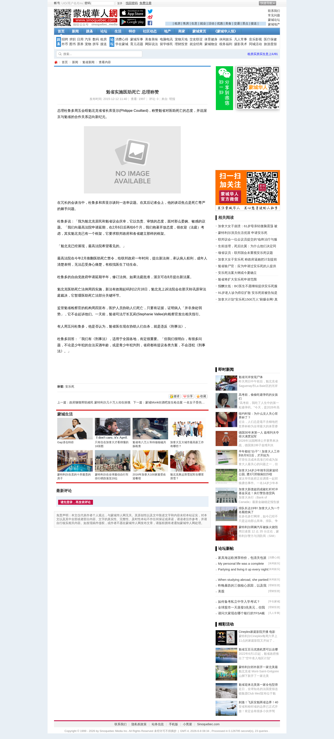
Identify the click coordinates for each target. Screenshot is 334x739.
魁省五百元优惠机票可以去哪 (258, 649)
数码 (96, 39)
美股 (221, 591)
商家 (181, 31)
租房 (178, 23)
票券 (80, 44)
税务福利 (225, 44)
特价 (132, 31)
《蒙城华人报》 (225, 31)
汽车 (88, 39)
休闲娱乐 (225, 39)
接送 (254, 23)
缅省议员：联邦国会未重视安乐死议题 (245, 253)
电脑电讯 (166, 39)
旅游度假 (270, 44)
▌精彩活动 (224, 624)
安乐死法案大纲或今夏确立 (237, 272)
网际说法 (151, 44)
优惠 (220, 23)
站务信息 (158, 724)
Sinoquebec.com (208, 724)
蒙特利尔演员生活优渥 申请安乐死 (242, 233)
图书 (72, 44)
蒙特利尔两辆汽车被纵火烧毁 (258, 527)
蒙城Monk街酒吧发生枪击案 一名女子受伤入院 (176, 402)
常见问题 (274, 15)
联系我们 (274, 10)
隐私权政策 (139, 724)
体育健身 (210, 39)
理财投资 (181, 44)
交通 (237, 23)
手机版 (173, 724)
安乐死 (69, 386)
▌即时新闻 (224, 369)
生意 (194, 23)
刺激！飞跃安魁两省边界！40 (258, 702)
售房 (186, 23)
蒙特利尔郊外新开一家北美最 (258, 667)
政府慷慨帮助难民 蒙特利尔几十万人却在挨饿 (99, 402)
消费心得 (121, 39)
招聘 (65, 39)
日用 (80, 39)
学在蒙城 (121, 44)
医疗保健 (270, 39)
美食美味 (151, 39)
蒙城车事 (136, 39)
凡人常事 (240, 39)
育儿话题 (136, 44)
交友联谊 (196, 39)
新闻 (75, 31)
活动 (211, 23)
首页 (61, 31)
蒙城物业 (210, 44)
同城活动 (255, 44)
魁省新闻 (88, 62)
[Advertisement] (215, 15)
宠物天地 (181, 39)
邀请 (176, 396)
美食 (228, 23)
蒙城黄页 (199, 31)
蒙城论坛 (274, 19)
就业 (203, 23)
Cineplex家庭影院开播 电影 (257, 631)
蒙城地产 (274, 24)
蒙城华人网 (55, 62)
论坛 (103, 31)
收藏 (203, 396)
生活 (117, 31)
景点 (245, 23)
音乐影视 (255, 39)
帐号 (57, 3)
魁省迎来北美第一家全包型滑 (258, 684)
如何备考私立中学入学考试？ (239, 601)
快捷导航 (266, 3)
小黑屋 (187, 724)
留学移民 (166, 44)
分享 (190, 396)
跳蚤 (89, 31)
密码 (88, 3)
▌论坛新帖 (224, 548)
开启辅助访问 (279, 3)
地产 (167, 31)
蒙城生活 (65, 414)
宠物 (88, 44)
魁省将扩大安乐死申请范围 (237, 279)
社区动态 (150, 31)
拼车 (96, 44)
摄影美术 (240, 44)
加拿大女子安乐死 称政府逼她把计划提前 (247, 259)
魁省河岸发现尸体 (251, 377)
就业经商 (196, 44)
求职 (72, 39)
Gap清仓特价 (65, 442)
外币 (65, 44)
